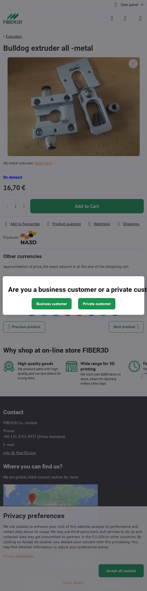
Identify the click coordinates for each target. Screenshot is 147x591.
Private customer (97, 303)
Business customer (51, 303)
